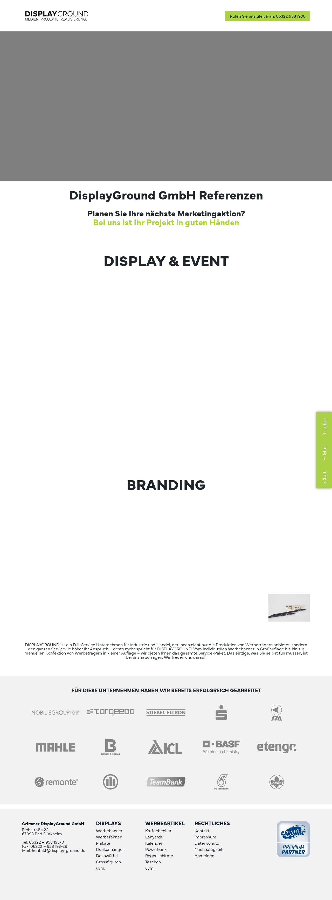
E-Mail (324, 453)
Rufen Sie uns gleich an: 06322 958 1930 (268, 16)
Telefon (324, 426)
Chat (324, 477)
